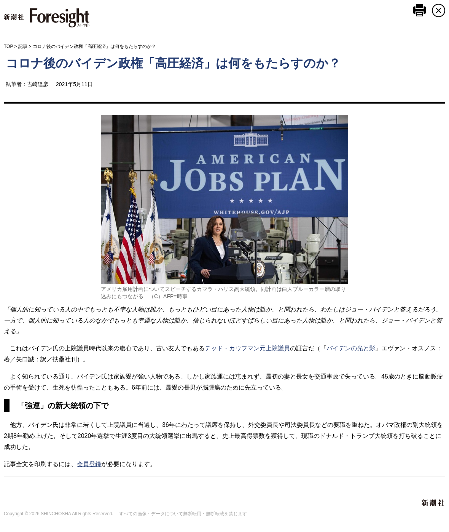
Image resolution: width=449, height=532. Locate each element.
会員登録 (89, 464)
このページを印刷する (419, 10)
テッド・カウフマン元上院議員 (247, 348)
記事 (22, 46)
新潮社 (433, 503)
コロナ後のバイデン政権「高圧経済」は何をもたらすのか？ (173, 63)
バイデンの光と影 (350, 348)
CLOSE (438, 10)
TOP (8, 46)
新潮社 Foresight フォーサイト (46, 17)
